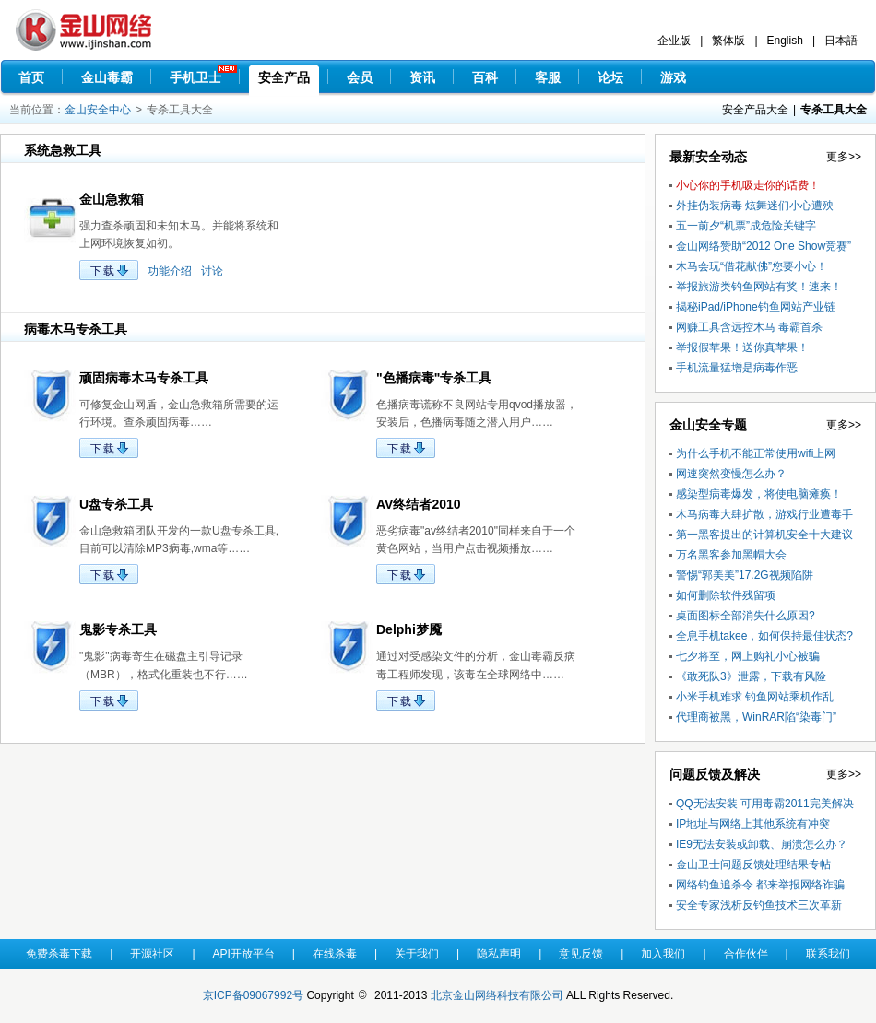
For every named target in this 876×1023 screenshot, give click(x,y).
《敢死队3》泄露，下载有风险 (751, 676)
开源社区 (152, 953)
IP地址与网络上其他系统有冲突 (753, 823)
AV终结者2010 (418, 504)
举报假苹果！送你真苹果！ (742, 347)
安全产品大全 (755, 109)
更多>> (843, 156)
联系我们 (828, 953)
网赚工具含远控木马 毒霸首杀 (749, 327)
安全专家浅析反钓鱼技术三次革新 (759, 905)
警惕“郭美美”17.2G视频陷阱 (744, 575)
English (785, 40)
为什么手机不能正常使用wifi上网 (755, 453)
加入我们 (663, 953)
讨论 (212, 271)
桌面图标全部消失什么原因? (745, 615)
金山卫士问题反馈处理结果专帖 (753, 864)
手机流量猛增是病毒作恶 (737, 367)
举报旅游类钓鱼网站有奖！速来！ (759, 286)
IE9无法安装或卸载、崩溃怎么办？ (761, 844)
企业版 (674, 40)
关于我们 (417, 953)
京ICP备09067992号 (253, 995)
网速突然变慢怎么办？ (731, 473)
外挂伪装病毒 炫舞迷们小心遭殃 (755, 205)
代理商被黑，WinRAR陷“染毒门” (756, 717)
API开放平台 (244, 953)
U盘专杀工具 (116, 504)
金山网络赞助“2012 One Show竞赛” (763, 246)
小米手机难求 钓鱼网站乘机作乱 (755, 696)
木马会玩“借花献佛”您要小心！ (751, 266)
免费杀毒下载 (59, 953)
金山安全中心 (98, 109)
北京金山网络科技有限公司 (497, 995)
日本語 (841, 40)
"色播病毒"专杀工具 (433, 377)
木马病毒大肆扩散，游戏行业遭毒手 (764, 514)
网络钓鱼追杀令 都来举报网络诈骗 (760, 884)
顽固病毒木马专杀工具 (143, 377)
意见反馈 (581, 953)
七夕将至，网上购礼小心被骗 (748, 656)
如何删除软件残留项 (725, 595)
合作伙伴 (746, 953)
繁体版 (728, 40)
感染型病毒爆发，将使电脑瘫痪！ (759, 494)
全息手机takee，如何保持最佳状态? (764, 635)
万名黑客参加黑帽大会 (731, 554)
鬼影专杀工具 (118, 629)
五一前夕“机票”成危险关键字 (746, 225)
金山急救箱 (111, 199)
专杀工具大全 (833, 109)
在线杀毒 (335, 953)
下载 (103, 271)
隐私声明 (499, 953)
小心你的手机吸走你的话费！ (748, 185)
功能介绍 (170, 271)
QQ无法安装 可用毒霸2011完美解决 (765, 803)
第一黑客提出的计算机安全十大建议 (764, 534)
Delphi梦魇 (409, 629)
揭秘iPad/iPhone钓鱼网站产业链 (755, 306)
